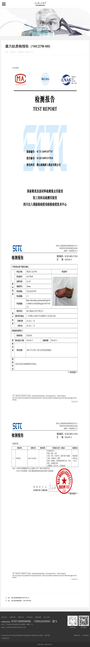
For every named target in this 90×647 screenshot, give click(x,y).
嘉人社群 (47, 617)
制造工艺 (21, 617)
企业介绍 (4, 617)
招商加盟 (38, 617)
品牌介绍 (12, 617)
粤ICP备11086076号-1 (45, 644)
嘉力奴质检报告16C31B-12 (20, 598)
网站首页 (77, 635)
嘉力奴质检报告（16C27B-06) (21, 601)
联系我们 (86, 635)
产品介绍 (30, 617)
